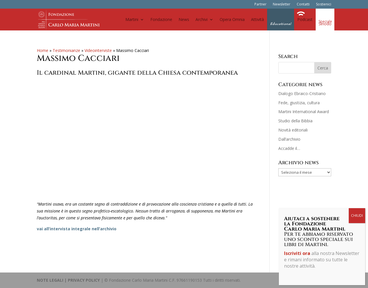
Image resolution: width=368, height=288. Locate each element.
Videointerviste (98, 50)
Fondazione (161, 19)
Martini (131, 19)
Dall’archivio (289, 139)
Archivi (201, 19)
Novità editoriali (293, 130)
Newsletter (281, 4)
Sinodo (325, 23)
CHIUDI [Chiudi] (357, 215)
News (184, 19)
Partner (260, 4)
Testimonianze (66, 50)
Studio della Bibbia (295, 120)
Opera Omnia (232, 19)
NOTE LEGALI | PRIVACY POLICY (68, 280)
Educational (280, 23)
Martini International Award (303, 111)
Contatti (303, 4)
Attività (257, 19)
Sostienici (323, 4)
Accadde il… (289, 148)
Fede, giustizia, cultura (299, 102)
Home (42, 50)
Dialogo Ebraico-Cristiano (302, 93)
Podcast (305, 19)
